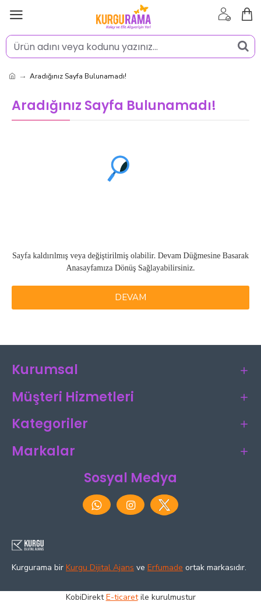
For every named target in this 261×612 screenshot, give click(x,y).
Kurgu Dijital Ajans (100, 567)
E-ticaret (122, 597)
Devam (130, 297)
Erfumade (165, 567)
